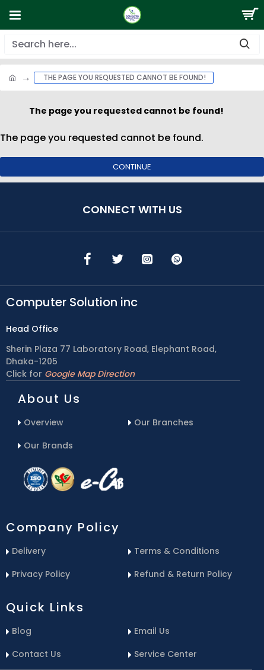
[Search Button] (249, 15)
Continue (132, 166)
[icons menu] (88, 259)
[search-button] (244, 44)
